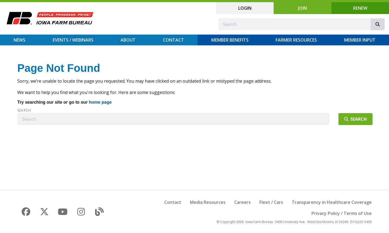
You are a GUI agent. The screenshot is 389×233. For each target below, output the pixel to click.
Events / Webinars (73, 40)
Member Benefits (230, 40)
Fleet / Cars (271, 202)
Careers (242, 202)
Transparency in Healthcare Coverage (332, 202)
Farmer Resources (296, 40)
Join (302, 8)
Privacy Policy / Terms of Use (341, 213)
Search (24, 110)
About (128, 40)
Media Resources (208, 202)
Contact (173, 40)
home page (100, 102)
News (19, 40)
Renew (360, 8)
